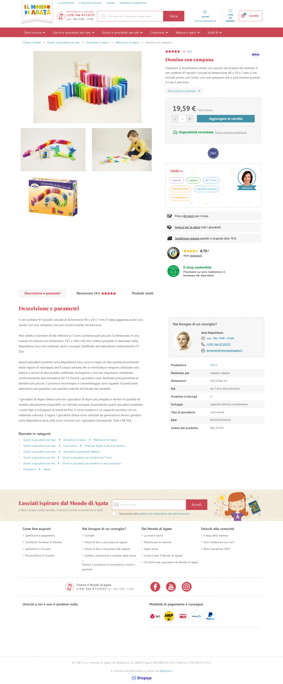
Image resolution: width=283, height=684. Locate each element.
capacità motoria (207, 189)
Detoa (47, 469)
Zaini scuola (34, 32)
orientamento (180, 197)
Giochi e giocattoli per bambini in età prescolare (91, 463)
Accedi (197, 504)
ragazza (193, 180)
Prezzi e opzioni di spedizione (231, 132)
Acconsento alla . (153, 513)
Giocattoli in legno (97, 42)
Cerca (174, 16)
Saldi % (215, 32)
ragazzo (176, 180)
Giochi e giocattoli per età (122, 32)
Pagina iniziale (32, 42)
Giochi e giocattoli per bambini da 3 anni (87, 457)
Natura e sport (187, 32)
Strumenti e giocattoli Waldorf (81, 451)
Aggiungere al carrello (226, 118)
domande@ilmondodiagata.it (224, 350)
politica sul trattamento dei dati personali (164, 513)
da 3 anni (211, 180)
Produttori (30, 469)
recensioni (196, 255)
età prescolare (180, 189)
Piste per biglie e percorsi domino (105, 445)
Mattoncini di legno (127, 42)
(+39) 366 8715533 (81, 15)
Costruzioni (70, 445)
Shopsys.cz (165, 671)
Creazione (159, 32)
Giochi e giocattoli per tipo (73, 32)
